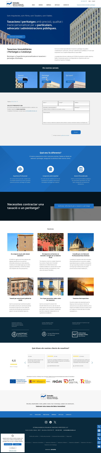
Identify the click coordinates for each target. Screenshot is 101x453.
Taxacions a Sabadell (74, 442)
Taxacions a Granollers (38, 442)
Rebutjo (17, 444)
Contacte (66, 5)
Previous (25, 362)
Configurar (12, 448)
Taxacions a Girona (26, 442)
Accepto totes (8, 444)
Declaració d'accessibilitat (58, 436)
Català (89, 1)
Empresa (48, 5)
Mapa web (69, 436)
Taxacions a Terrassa (86, 442)
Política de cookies (33, 436)
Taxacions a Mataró (62, 442)
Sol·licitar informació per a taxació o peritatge (74, 206)
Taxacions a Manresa (51, 442)
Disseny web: (50, 449)
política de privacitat (65, 135)
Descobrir (22, 81)
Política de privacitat (45, 436)
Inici (33, 5)
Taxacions (38, 414)
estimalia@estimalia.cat (31, 111)
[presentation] (61, 130)
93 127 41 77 (84, 1)
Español (93, 1)
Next (92, 362)
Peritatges (46, 414)
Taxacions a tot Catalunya (50, 444)
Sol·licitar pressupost (16, 37)
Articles (57, 5)
